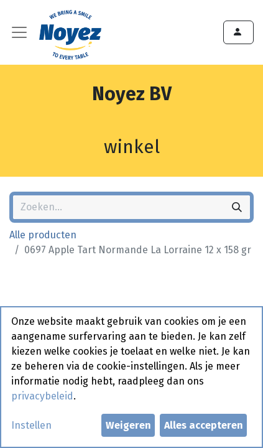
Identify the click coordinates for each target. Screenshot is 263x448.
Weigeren (128, 425)
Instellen (31, 425)
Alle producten (42, 235)
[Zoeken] (237, 207)
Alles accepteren (203, 425)
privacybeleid (42, 396)
